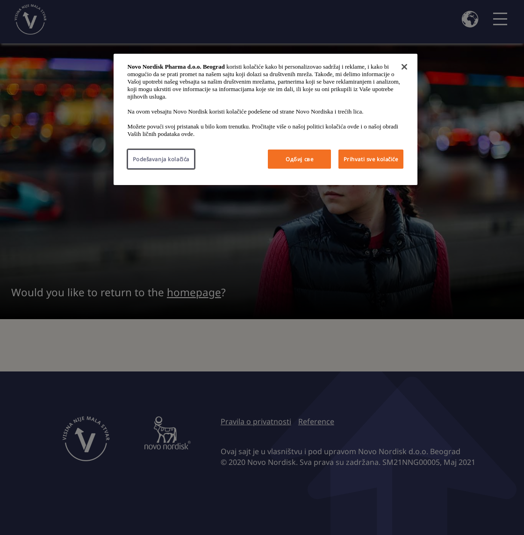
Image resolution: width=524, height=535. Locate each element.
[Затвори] (404, 67)
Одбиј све (299, 159)
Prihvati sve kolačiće (371, 159)
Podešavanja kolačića (161, 159)
